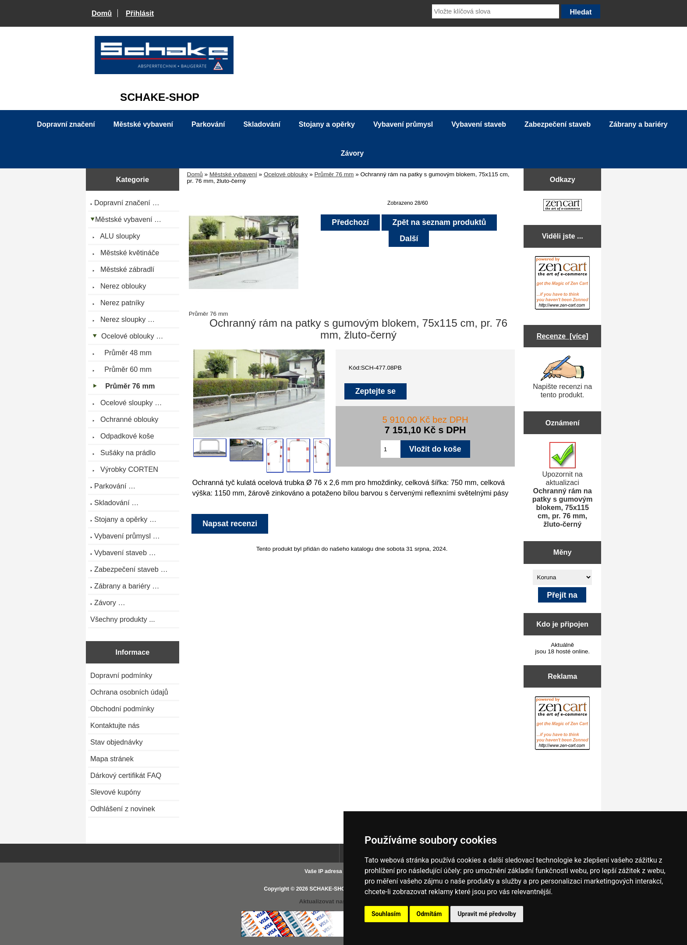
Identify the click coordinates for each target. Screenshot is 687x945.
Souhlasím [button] (386, 913)
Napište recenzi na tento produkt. (562, 377)
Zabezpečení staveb (557, 124)
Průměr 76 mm (334, 174)
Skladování (261, 124)
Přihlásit (140, 13)
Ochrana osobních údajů (129, 692)
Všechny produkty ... (122, 619)
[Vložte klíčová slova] (495, 11)
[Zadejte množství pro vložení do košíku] (390, 449)
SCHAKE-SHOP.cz (332, 889)
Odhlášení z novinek (122, 809)
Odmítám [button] (429, 913)
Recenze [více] (562, 336)
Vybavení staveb (478, 124)
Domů (102, 13)
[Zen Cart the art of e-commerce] (562, 206)
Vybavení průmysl (403, 124)
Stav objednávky (116, 742)
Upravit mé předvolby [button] (486, 913)
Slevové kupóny (115, 792)
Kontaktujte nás (114, 725)
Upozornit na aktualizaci (562, 485)
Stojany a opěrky (327, 124)
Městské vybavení (233, 174)
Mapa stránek (112, 759)
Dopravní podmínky (121, 675)
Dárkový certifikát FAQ (125, 775)
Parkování (208, 124)
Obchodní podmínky (122, 709)
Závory (352, 153)
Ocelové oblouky (286, 174)
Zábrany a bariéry (638, 124)
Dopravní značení (66, 124)
